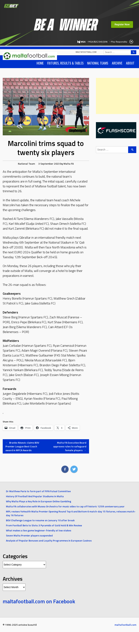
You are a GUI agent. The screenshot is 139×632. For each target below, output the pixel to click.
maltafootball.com (86, 52)
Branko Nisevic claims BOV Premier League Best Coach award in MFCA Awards (22, 446)
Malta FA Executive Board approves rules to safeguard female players (69, 446)
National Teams (97, 63)
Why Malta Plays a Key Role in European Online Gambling (38, 501)
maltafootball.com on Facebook (39, 601)
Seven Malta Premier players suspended (29, 535)
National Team (26, 163)
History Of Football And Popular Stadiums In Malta (35, 496)
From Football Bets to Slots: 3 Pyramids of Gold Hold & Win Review (44, 525)
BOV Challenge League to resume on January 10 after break (40, 520)
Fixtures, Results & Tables (65, 63)
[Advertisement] (117, 96)
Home (40, 63)
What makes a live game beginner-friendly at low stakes (38, 530)
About (130, 63)
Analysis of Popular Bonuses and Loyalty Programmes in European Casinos (49, 540)
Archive (117, 63)
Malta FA (69, 163)
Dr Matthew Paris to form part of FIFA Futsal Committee (38, 491)
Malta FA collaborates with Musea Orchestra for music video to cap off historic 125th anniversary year (65, 506)
